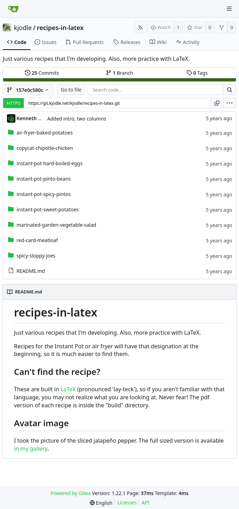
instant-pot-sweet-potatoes (47, 209)
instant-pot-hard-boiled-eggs (49, 163)
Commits (42, 73)
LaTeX (68, 389)
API (145, 502)
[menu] (229, 103)
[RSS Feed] (140, 27)
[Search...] (229, 90)
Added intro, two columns (76, 118)
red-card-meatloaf (37, 240)
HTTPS (13, 103)
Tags (197, 73)
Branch (119, 73)
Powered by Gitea (71, 493)
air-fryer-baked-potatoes (44, 132)
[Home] (13, 8)
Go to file (71, 89)
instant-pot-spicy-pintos (43, 194)
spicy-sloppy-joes (35, 255)
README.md (30, 271)
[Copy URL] (217, 103)
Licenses (127, 502)
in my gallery (31, 448)
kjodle (23, 27)
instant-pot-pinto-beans (43, 178)
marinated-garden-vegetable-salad (56, 224)
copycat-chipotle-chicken (44, 148)
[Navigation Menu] (229, 8)
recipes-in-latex (60, 27)
